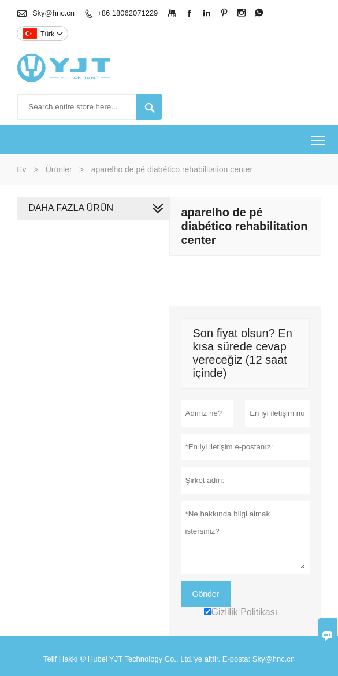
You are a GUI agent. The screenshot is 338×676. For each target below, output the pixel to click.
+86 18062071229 (127, 13)
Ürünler (59, 169)
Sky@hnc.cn (53, 13)
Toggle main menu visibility (318, 136)
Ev (21, 169)
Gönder (206, 594)
